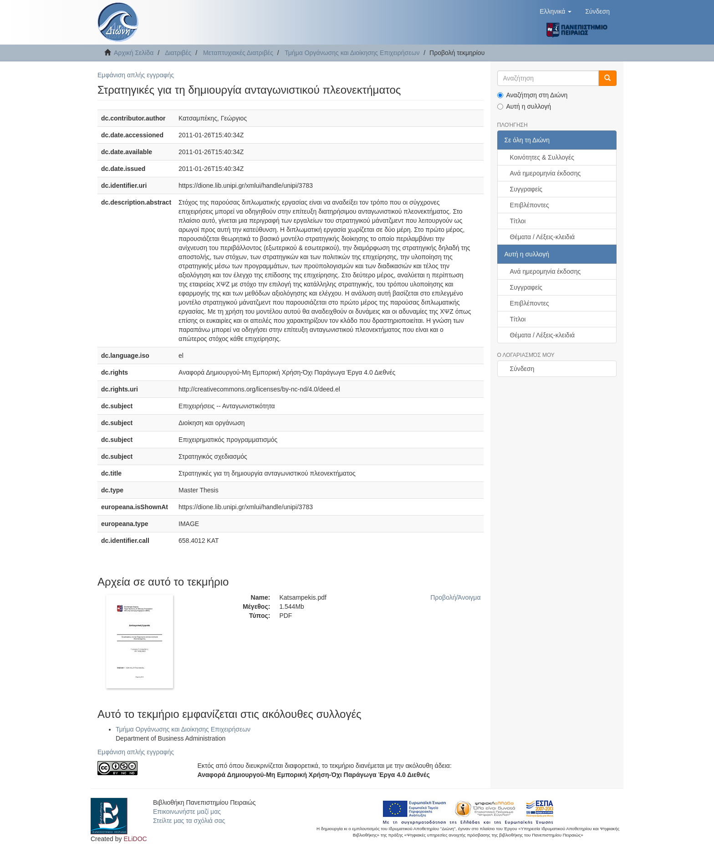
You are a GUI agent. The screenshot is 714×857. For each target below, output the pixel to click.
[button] (555, 11)
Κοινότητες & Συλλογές (542, 157)
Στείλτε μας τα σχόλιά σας (189, 820)
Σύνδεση (522, 368)
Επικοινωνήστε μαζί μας (187, 811)
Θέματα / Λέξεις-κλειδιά (542, 237)
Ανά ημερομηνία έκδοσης (545, 173)
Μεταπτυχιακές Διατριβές (238, 52)
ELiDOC (135, 838)
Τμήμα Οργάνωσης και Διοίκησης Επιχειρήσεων (352, 52)
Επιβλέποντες (529, 205)
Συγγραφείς (526, 189)
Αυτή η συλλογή (524, 106)
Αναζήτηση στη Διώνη (532, 95)
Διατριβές (178, 52)
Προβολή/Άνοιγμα (455, 597)
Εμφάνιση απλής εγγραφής (135, 75)
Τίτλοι (518, 221)
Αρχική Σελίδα (133, 52)
